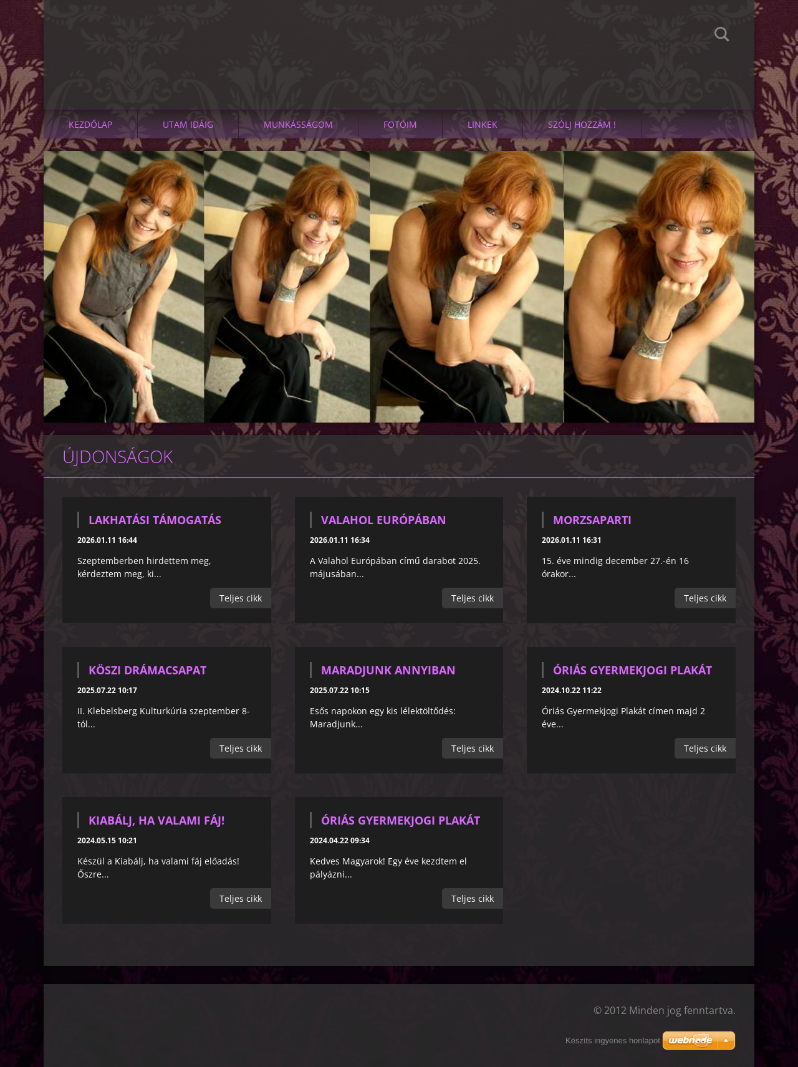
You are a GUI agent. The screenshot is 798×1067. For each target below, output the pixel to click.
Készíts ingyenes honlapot (612, 1040)
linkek (483, 124)
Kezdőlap (90, 124)
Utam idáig (188, 124)
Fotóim (400, 124)
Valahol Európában (383, 519)
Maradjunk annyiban (388, 670)
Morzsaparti (592, 519)
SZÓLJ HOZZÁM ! (582, 124)
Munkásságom (298, 124)
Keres (721, 36)
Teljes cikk (240, 598)
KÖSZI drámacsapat (147, 670)
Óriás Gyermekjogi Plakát (632, 670)
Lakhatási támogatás (155, 519)
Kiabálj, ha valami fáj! (156, 820)
